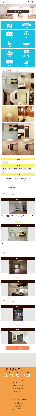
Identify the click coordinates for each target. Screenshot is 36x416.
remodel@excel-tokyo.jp (20, 409)
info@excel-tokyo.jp (20, 392)
